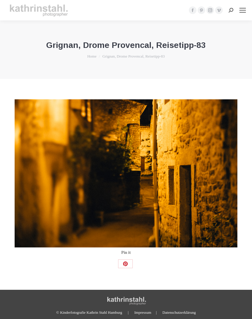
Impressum (142, 312)
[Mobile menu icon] (242, 10)
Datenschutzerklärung (179, 312)
